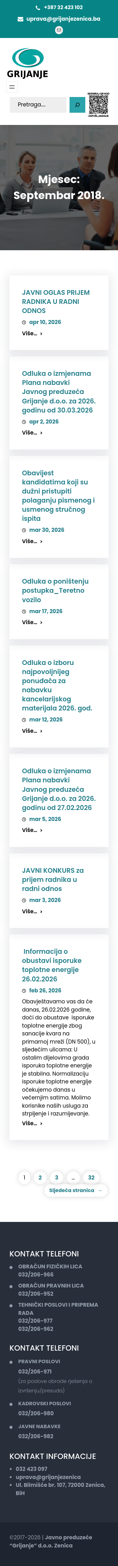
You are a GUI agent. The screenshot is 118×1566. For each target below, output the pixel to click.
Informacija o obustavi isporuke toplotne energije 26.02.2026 (51, 965)
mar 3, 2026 (45, 900)
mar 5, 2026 (45, 819)
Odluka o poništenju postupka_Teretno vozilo (55, 590)
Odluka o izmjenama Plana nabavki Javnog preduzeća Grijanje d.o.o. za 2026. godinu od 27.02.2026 (59, 789)
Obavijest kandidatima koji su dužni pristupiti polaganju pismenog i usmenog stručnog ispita (58, 495)
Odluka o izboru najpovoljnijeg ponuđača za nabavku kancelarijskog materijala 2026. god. (57, 685)
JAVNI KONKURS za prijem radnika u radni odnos (53, 879)
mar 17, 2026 (46, 611)
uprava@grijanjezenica (48, 1477)
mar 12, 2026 (46, 719)
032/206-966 (35, 1274)
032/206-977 (35, 1321)
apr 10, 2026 (45, 322)
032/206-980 (36, 1413)
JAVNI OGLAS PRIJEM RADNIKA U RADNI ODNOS (56, 301)
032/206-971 (35, 1371)
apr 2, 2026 (44, 421)
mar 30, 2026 (47, 530)
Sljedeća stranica (76, 1190)
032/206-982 (35, 1436)
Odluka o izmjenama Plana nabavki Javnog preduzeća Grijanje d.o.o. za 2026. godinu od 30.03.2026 (59, 391)
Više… (29, 333)
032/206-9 (32, 1294)
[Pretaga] (77, 105)
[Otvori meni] (12, 87)
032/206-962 (35, 1329)
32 (91, 1177)
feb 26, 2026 (45, 990)
